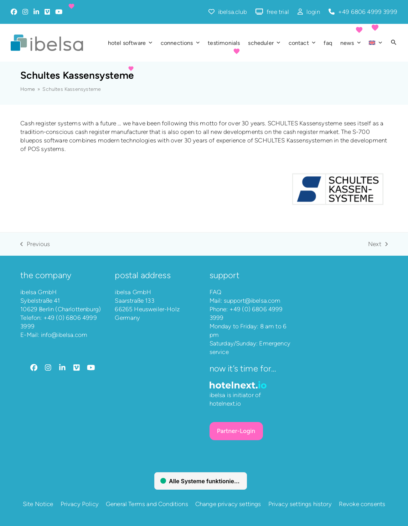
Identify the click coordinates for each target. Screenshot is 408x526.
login (313, 11)
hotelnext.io (225, 403)
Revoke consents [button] (362, 503)
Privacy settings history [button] (300, 503)
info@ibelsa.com (64, 334)
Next (378, 244)
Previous (35, 244)
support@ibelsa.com (252, 300)
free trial (278, 11)
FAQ (216, 292)
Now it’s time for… (243, 368)
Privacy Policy (80, 503)
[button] (393, 43)
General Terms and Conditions (147, 503)
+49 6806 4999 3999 (367, 11)
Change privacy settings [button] (228, 503)
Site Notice (38, 503)
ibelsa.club (232, 11)
